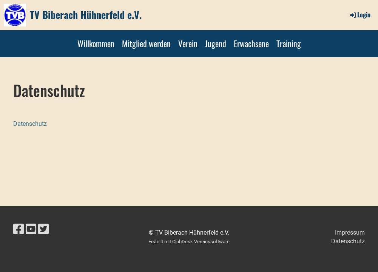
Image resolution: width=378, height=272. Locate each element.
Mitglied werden (146, 43)
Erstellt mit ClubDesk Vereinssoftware (189, 241)
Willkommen (95, 43)
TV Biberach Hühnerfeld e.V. (86, 15)
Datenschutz (30, 123)
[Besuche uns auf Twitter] (43, 229)
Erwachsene (251, 43)
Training (288, 43)
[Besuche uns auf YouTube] (31, 229)
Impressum (350, 232)
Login (359, 14)
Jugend (215, 43)
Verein (187, 43)
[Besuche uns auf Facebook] (18, 229)
